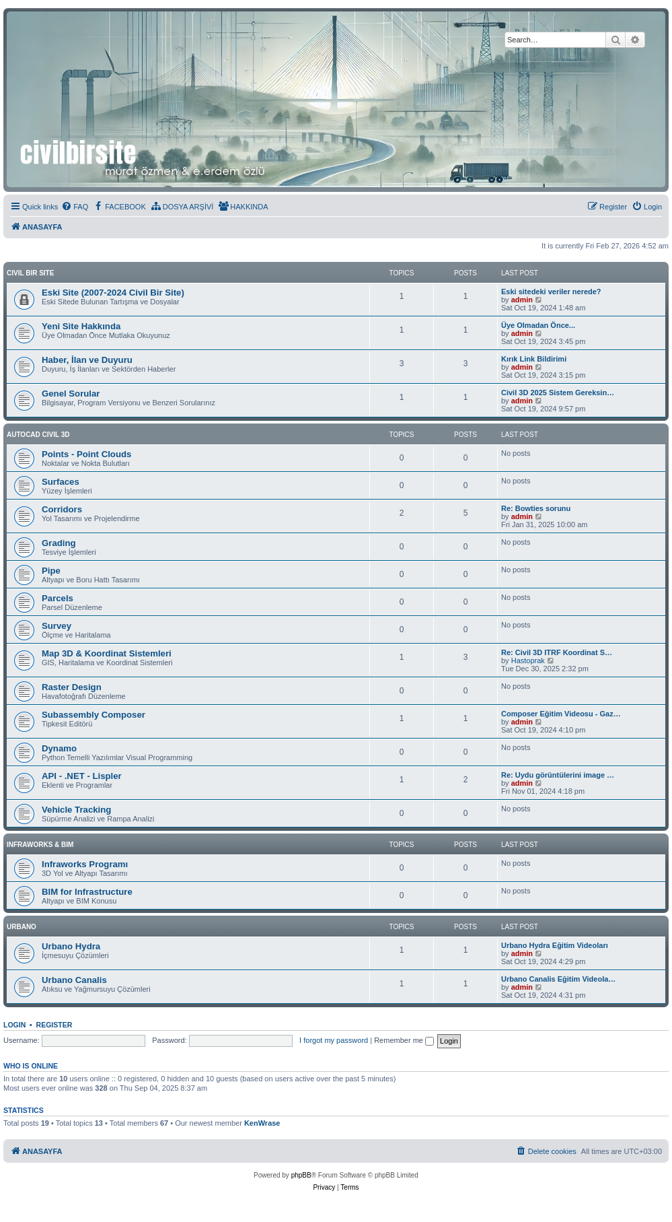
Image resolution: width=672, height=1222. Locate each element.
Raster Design (72, 687)
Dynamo (59, 748)
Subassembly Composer (93, 715)
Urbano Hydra (71, 946)
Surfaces (60, 482)
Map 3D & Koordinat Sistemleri (107, 653)
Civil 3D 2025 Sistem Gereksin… (557, 392)
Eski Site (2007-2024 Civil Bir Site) (113, 292)
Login (14, 1025)
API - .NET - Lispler (82, 776)
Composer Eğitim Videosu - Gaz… (561, 714)
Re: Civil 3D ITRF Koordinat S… (556, 652)
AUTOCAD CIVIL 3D (38, 434)
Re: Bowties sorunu (535, 508)
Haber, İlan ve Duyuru (87, 360)
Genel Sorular (71, 393)
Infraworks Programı (85, 864)
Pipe (51, 571)
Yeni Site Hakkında (81, 326)
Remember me (404, 1040)
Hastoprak (528, 660)
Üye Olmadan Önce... (538, 325)
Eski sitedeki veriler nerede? (551, 291)
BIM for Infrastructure (87, 892)
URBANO (21, 926)
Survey (56, 626)
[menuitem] (74, 207)
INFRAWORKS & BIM (40, 844)
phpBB (301, 1175)
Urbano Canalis (74, 980)
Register (54, 1025)
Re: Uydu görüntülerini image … (557, 775)
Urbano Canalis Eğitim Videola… (558, 979)
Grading (59, 543)
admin (522, 300)
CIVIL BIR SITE (30, 273)
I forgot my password (333, 1040)
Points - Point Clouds (86, 454)
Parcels (57, 598)
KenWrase (262, 1123)
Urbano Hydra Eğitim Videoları (554, 945)
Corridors (62, 509)
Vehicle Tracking (76, 810)
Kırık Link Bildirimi (533, 359)
